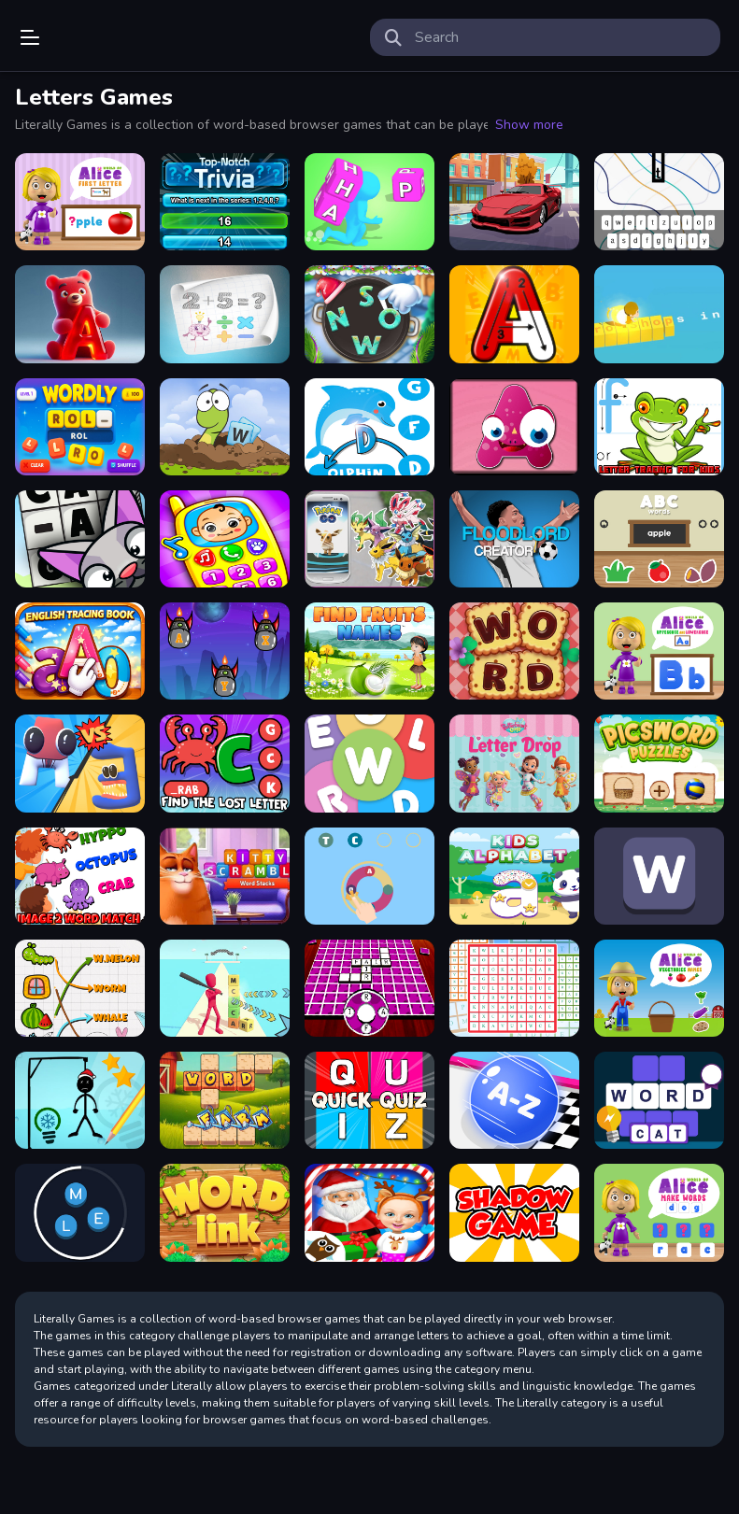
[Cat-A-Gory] (80, 538)
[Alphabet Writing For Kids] (514, 313)
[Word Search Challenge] (514, 988)
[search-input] (560, 37)
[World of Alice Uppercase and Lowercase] (659, 651)
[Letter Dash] (225, 651)
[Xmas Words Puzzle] (369, 313)
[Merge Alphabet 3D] (80, 763)
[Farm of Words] (225, 1100)
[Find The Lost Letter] (225, 763)
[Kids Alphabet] (514, 876)
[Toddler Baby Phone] (225, 538)
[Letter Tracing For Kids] (659, 426)
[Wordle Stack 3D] (369, 201)
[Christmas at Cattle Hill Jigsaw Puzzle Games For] (369, 1212)
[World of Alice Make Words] (659, 1212)
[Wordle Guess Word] (659, 876)
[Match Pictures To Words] (80, 988)
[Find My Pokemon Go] (369, 538)
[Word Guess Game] (369, 876)
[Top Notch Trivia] (225, 201)
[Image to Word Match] (80, 876)
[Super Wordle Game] (369, 763)
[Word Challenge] (659, 1100)
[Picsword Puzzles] (659, 763)
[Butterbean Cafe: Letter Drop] (514, 763)
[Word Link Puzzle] (225, 1212)
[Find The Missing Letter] (369, 426)
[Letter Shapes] (514, 426)
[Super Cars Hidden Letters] (514, 201)
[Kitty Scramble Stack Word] (225, 876)
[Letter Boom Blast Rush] (225, 988)
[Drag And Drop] (514, 1212)
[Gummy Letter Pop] (80, 313)
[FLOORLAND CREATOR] (514, 538)
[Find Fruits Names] (369, 651)
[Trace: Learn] (80, 651)
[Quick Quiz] (369, 1100)
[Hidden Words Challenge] (369, 988)
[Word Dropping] (659, 201)
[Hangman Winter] (80, 1100)
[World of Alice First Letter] (80, 201)
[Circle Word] (80, 1212)
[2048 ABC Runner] (514, 1100)
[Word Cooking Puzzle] (514, 651)
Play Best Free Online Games (105, 37)
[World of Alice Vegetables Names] (659, 988)
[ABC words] (659, 538)
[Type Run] (659, 313)
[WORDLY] (80, 426)
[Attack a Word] (225, 426)
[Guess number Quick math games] (225, 313)
